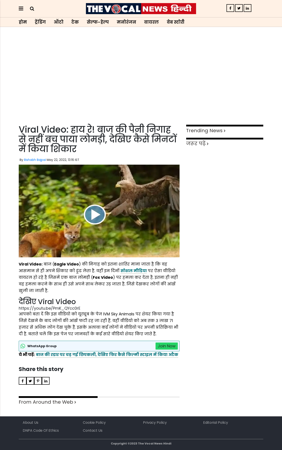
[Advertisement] (141, 84)
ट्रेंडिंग (40, 22)
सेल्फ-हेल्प (98, 22)
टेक (75, 22)
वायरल (151, 22)
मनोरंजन (126, 22)
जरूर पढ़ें (196, 143)
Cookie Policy (94, 422)
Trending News (204, 130)
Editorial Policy (215, 422)
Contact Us (92, 430)
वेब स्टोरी (175, 22)
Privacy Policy (155, 422)
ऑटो (58, 22)
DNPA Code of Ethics (41, 430)
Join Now (167, 346)
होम (23, 22)
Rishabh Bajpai (35, 160)
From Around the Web (46, 402)
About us (30, 422)
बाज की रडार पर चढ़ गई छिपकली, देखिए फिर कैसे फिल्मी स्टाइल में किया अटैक (107, 354)
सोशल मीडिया (134, 270)
